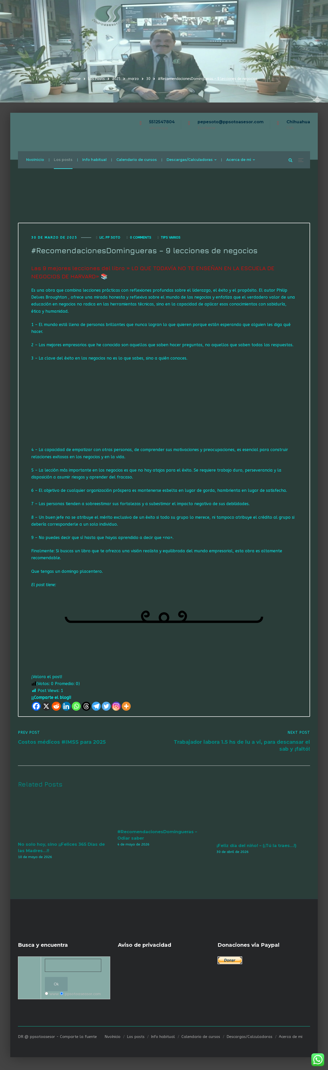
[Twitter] (106, 707)
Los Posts (96, 79)
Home (76, 79)
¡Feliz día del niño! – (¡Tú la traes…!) (256, 847)
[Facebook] (36, 707)
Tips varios (170, 238)
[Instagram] (116, 707)
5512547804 (162, 121)
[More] (126, 707)
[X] (46, 707)
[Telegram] (96, 707)
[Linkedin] (66, 707)
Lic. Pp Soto (109, 238)
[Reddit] (56, 707)
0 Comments (140, 238)
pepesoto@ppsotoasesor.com (231, 121)
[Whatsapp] (76, 707)
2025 (116, 79)
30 (148, 79)
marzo (133, 79)
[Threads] (86, 707)
